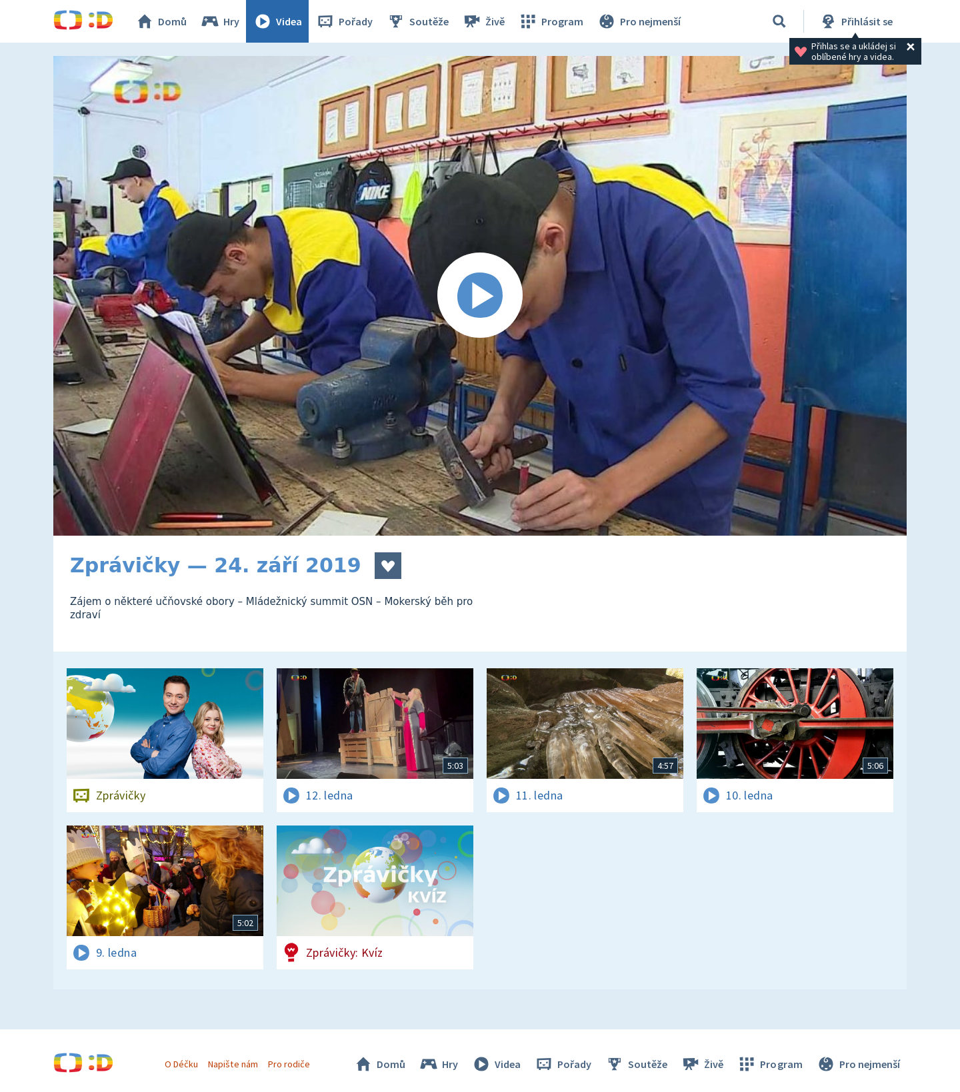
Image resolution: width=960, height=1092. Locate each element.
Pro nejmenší (639, 21)
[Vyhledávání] (779, 21)
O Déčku (181, 1064)
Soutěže (417, 21)
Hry (219, 21)
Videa (277, 21)
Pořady (344, 21)
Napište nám (232, 1064)
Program (550, 21)
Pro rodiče (289, 1064)
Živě (483, 21)
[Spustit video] (480, 296)
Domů (161, 21)
